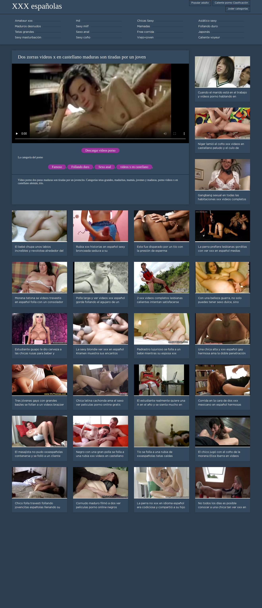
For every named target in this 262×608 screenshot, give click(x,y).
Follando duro (80, 167)
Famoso (57, 167)
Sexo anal (104, 167)
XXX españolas (37, 6)
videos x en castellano (134, 167)
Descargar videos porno (100, 150)
